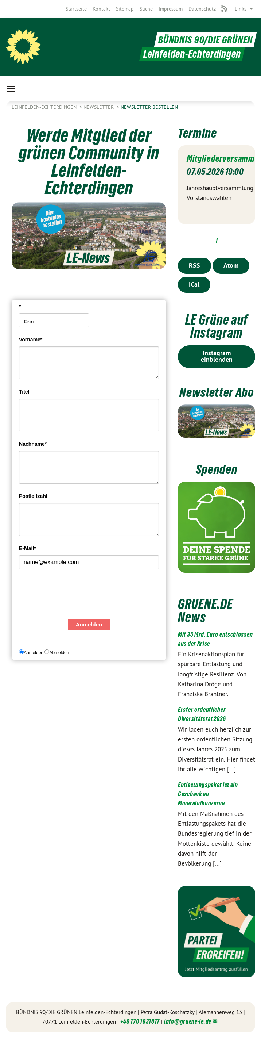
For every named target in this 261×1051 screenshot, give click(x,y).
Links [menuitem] (240, 8)
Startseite (76, 8)
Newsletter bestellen (149, 107)
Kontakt (101, 8)
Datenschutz (202, 8)
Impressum (171, 8)
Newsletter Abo (216, 398)
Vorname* (30, 339)
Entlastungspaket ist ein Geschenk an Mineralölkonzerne (208, 807)
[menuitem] (76, 9)
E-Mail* (27, 548)
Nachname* (33, 444)
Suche (146, 8)
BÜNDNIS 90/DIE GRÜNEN (204, 40)
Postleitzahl (33, 496)
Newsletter (99, 107)
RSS (194, 265)
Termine (198, 133)
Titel (24, 392)
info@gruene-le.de (187, 1034)
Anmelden (89, 624)
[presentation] (74, 596)
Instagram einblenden (217, 356)
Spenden (216, 482)
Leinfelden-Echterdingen (45, 107)
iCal (194, 284)
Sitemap (125, 8)
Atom (230, 265)
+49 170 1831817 (140, 1034)
